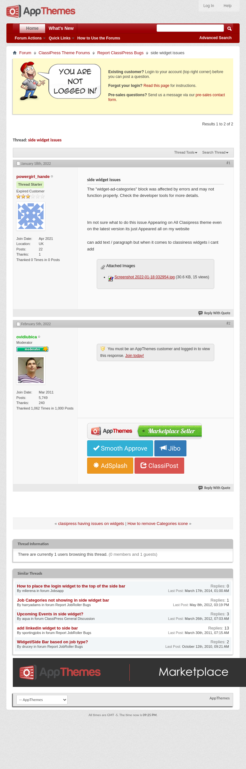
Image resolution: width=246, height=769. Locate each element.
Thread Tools (184, 152)
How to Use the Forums (98, 38)
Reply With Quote (214, 313)
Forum (25, 52)
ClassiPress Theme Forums (64, 52)
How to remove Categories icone (157, 523)
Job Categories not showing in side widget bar (63, 600)
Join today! (134, 355)
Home (32, 28)
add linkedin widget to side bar (47, 628)
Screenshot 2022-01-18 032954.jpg (144, 277)
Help (228, 6)
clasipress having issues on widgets (91, 523)
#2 (228, 323)
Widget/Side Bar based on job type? (52, 641)
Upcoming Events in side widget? (50, 614)
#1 (228, 163)
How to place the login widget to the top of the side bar (71, 586)
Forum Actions (28, 38)
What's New (61, 28)
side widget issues (45, 140)
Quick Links (59, 38)
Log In (208, 6)
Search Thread (214, 152)
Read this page (156, 85)
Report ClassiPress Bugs (120, 52)
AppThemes (219, 698)
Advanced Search (215, 38)
